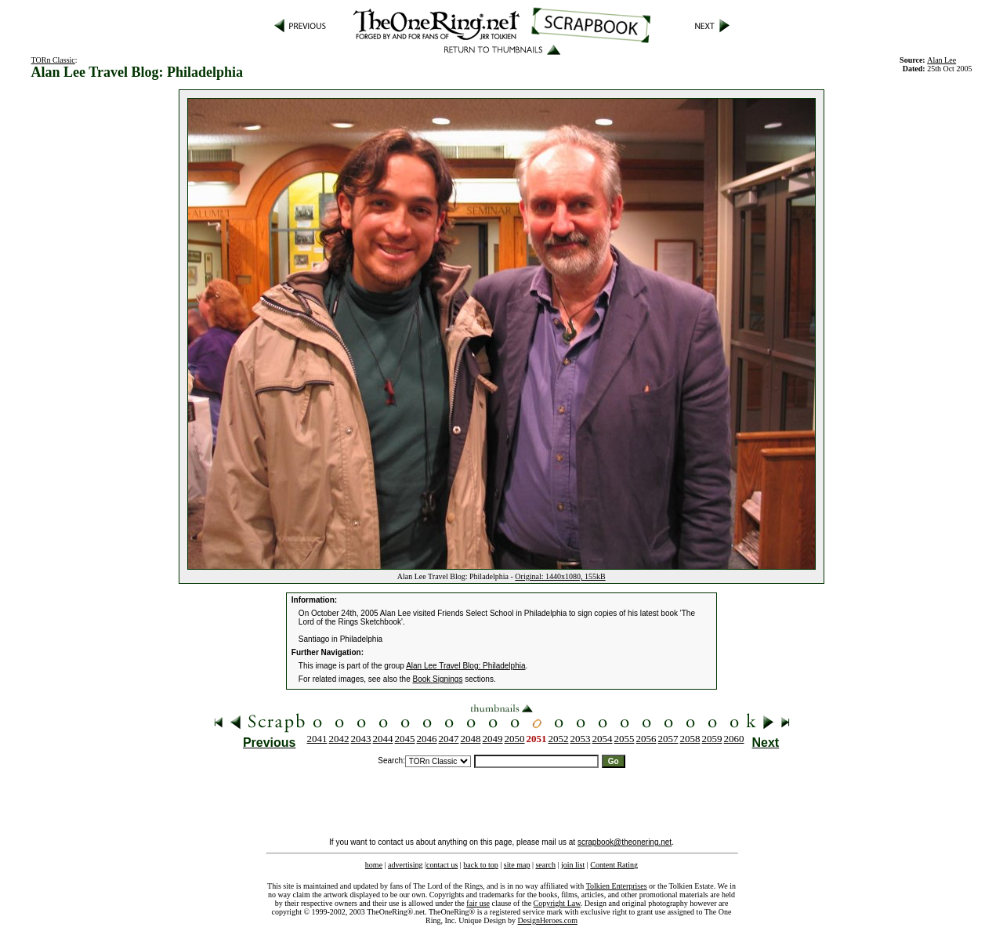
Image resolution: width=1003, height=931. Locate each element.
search (545, 864)
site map (517, 864)
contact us (442, 864)
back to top (480, 864)
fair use (478, 903)
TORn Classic (53, 60)
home (373, 864)
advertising (405, 864)
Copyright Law (557, 903)
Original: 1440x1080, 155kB (560, 576)
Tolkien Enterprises (616, 886)
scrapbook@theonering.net (625, 842)
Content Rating (614, 864)
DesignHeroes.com (548, 920)
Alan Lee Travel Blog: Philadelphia (465, 665)
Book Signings (438, 679)
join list (573, 864)
